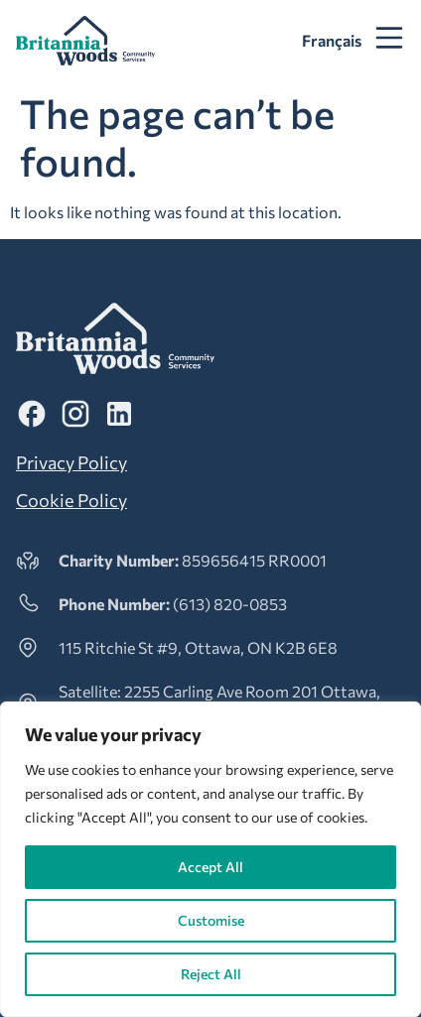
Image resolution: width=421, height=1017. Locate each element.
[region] (210, 859)
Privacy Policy (71, 462)
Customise (211, 920)
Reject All (211, 973)
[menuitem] (331, 41)
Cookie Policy (71, 500)
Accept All (210, 866)
